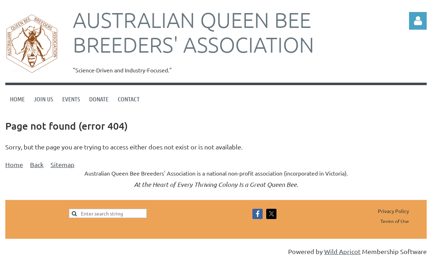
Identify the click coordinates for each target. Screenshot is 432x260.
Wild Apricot (342, 251)
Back (36, 164)
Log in (418, 21)
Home (14, 164)
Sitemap (63, 164)
